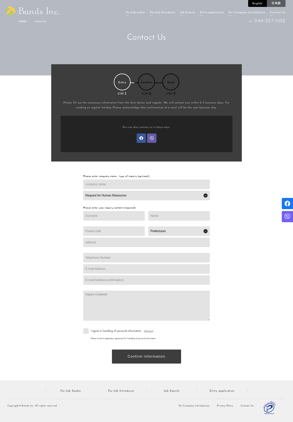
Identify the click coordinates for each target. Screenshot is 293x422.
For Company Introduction (247, 12)
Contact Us (278, 12)
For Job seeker (136, 12)
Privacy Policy (225, 406)
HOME (22, 21)
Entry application (212, 12)
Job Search (187, 12)
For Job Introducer (162, 12)
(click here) (148, 331)
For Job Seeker (71, 391)
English (257, 3)
